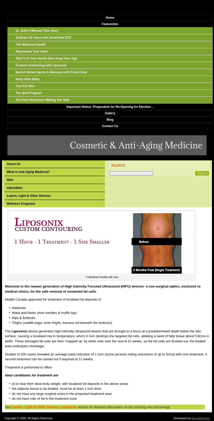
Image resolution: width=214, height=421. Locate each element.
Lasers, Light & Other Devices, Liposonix (44, 407)
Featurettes (110, 24)
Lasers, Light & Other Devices (29, 196)
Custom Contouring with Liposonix (41, 65)
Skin (10, 180)
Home (110, 17)
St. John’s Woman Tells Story (37, 31)
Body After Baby (28, 79)
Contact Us (110, 126)
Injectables (15, 188)
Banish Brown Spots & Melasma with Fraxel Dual (51, 72)
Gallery (110, 113)
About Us (13, 164)
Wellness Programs (21, 204)
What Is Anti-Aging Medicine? (28, 172)
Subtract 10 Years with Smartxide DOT (43, 37)
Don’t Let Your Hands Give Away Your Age (46, 58)
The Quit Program (28, 93)
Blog (110, 119)
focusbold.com (200, 418)
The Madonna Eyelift (31, 44)
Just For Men (25, 86)
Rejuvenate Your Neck (32, 51)
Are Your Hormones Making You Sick (42, 100)
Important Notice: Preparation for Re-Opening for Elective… (110, 107)
